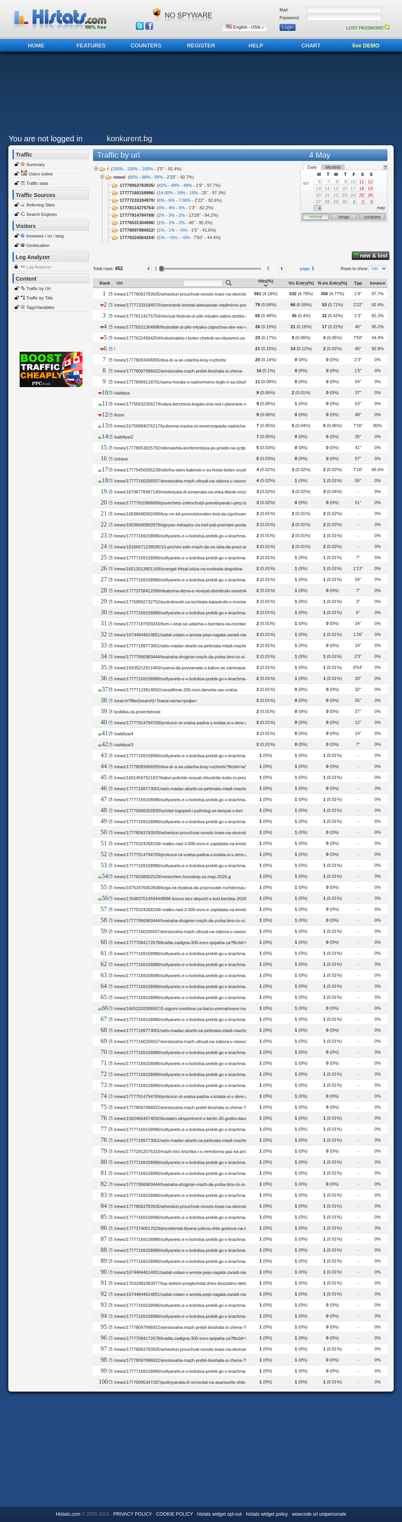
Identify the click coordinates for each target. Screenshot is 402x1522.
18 (361, 188)
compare (372, 216)
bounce (377, 283)
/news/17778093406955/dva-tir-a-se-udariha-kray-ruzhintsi (170, 360)
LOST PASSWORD (367, 28)
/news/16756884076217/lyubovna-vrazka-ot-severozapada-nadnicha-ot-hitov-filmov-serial (199, 426)
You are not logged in (45, 138)
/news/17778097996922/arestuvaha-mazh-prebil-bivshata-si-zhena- (178, 371)
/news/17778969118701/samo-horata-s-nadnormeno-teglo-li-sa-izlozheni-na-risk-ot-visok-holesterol (209, 382)
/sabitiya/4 (123, 733)
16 (344, 188)
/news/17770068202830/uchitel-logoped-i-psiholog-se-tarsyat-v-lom (178, 810)
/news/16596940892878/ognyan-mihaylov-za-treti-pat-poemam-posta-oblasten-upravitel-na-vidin (206, 525)
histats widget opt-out (219, 1514)
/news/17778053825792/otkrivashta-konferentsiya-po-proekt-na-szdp (180, 448)
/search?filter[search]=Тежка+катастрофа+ (155, 700)
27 (318, 201)
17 (353, 188)
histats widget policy (267, 1514)
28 (327, 201)
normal (315, 216)
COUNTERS (146, 45)
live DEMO (365, 45)
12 (370, 181)
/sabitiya (122, 393)
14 (327, 188)
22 (335, 195)
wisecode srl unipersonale (319, 1514)
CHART (311, 45)
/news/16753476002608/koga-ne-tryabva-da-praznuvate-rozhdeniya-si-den (185, 887)
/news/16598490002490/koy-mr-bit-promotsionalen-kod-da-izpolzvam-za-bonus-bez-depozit (202, 514)
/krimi (119, 415)
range (343, 216)
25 (361, 195)
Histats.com (68, 1514)
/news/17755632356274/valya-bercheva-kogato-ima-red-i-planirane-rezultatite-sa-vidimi (197, 404)
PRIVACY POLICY (132, 1514)
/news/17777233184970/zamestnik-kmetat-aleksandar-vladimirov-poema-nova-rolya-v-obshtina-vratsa (211, 305)
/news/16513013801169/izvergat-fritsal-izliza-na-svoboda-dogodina (178, 568)
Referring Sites (40, 205)
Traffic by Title (39, 298)
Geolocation (37, 245)
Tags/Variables (40, 307)
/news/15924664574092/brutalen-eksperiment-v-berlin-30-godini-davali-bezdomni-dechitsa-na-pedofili (211, 1118)
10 (353, 181)
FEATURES (91, 45)
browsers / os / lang (45, 236)
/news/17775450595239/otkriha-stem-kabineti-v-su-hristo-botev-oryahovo (184, 470)
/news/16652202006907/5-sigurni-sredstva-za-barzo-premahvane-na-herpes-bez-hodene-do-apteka (209, 1008)
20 (318, 195)
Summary (35, 164)
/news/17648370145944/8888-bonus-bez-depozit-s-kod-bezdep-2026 (180, 898)
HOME (36, 45)
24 (353, 195)
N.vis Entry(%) (332, 283)
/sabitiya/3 (123, 744)
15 (335, 188)
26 (370, 195)
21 (327, 195)
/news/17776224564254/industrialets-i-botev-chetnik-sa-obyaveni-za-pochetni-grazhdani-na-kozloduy (210, 338)
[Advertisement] (199, 95)
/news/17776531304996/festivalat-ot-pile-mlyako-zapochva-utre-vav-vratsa (185, 327)
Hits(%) (265, 283)
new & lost (370, 255)
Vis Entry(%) (301, 283)
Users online (41, 174)
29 (335, 201)
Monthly (333, 167)
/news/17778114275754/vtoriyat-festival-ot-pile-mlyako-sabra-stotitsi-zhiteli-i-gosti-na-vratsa (201, 316)
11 (361, 181)
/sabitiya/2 (123, 437)
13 (318, 188)
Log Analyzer (38, 267)
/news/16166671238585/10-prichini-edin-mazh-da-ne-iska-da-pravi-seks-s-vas (188, 546)
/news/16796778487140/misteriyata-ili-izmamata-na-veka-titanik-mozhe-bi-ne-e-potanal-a (199, 492)
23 (344, 195)
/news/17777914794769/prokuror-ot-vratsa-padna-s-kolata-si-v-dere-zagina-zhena (192, 722)
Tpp (358, 283)
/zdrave (121, 459)
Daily (312, 167)
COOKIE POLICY (174, 1514)
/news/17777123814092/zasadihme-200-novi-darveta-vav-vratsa (175, 689)
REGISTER (201, 45)
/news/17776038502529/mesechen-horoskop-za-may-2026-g (172, 876)
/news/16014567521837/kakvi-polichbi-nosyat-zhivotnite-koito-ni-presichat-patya (190, 777)
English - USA (245, 26)
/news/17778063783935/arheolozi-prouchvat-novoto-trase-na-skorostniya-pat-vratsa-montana (203, 294)
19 (370, 188)
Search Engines (41, 214)
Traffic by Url (38, 288)
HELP (256, 45)
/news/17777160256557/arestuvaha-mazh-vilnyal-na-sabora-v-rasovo (180, 481)
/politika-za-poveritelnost (137, 711)
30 (344, 201)
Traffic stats (37, 183)
